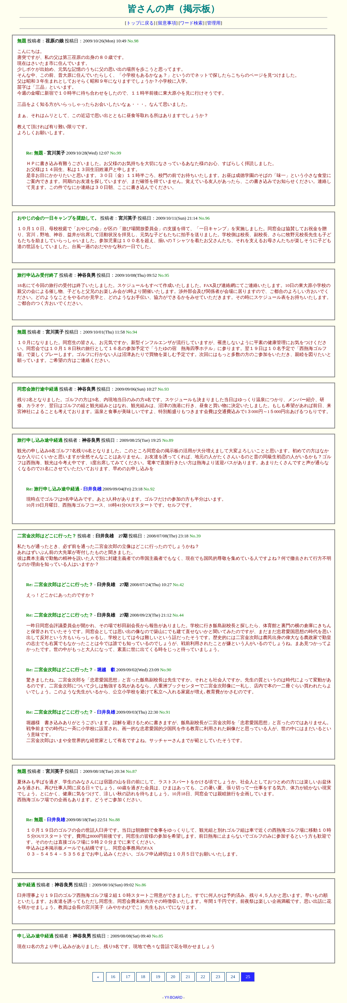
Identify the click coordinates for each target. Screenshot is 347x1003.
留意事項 (167, 23)
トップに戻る (140, 23)
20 (173, 976)
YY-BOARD (173, 997)
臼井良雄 (92, 489)
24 (233, 976)
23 (218, 976)
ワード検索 (191, 23)
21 (188, 976)
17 (128, 976)
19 (158, 976)
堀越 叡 (106, 669)
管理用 (214, 23)
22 (203, 976)
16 (113, 976)
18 (143, 976)
